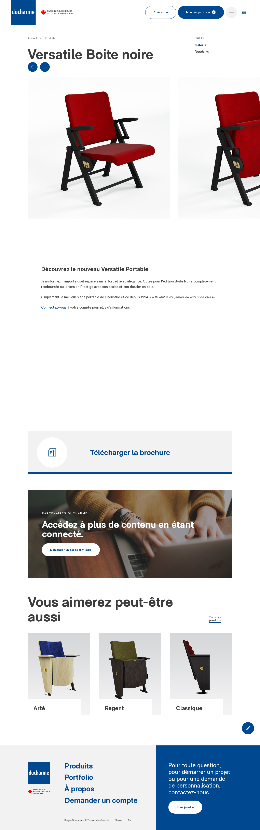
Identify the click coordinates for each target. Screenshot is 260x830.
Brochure (202, 52)
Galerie (200, 45)
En (129, 820)
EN (244, 12)
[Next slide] (45, 67)
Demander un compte (101, 800)
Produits (50, 38)
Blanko (118, 820)
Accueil (32, 38)
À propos (79, 788)
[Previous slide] (33, 67)
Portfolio (78, 777)
